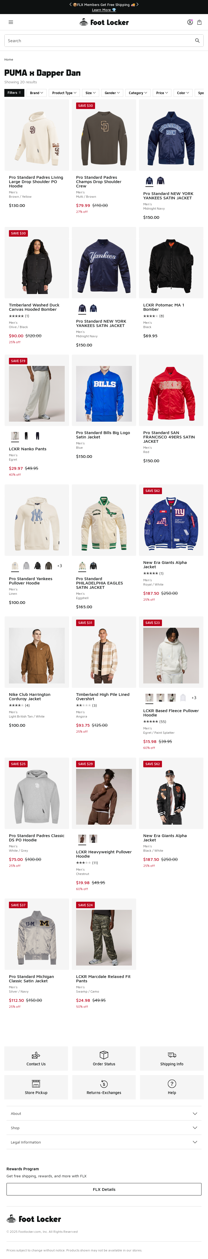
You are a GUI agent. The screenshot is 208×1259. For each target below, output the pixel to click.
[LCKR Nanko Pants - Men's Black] (26, 436)
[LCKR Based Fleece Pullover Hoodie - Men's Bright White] (183, 698)
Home (8, 59)
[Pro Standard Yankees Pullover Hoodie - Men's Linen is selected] (15, 566)
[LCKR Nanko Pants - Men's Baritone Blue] (37, 436)
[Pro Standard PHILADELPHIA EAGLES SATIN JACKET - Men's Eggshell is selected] (82, 566)
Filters (14, 93)
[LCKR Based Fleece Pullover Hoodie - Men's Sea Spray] (172, 698)
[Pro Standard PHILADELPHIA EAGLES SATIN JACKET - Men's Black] (93, 566)
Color (183, 93)
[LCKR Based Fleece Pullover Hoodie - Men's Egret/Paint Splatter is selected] (149, 698)
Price (162, 93)
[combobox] (104, 41)
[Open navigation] (10, 22)
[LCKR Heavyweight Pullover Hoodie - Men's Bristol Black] (93, 839)
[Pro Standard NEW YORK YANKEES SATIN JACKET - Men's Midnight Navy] (160, 181)
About (104, 1113)
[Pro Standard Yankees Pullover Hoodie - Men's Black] (37, 566)
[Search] (104, 41)
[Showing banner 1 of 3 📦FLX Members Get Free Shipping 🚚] (104, 7)
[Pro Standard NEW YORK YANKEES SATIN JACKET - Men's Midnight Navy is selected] (149, 181)
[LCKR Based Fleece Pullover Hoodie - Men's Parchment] (160, 698)
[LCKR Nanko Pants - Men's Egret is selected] (15, 436)
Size (91, 93)
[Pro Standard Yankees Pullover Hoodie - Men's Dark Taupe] (49, 566)
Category (138, 93)
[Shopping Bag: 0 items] (199, 22)
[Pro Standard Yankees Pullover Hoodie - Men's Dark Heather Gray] (26, 566)
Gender (112, 93)
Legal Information (104, 1142)
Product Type (64, 93)
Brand (36, 93)
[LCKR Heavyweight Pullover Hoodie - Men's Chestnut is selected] (82, 839)
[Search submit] (197, 41)
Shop (104, 1127)
